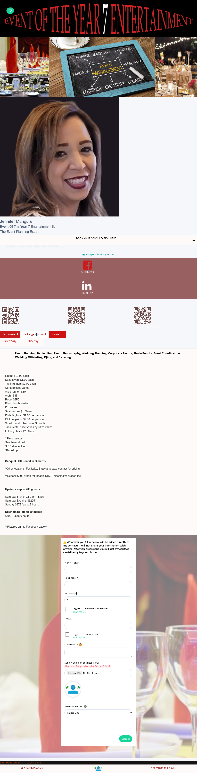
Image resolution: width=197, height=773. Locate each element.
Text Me (10, 334)
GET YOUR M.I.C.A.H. (163, 768)
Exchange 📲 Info (34, 334)
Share (57, 334)
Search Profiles (32, 768)
